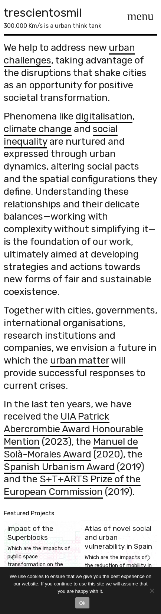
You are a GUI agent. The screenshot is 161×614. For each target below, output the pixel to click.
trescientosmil (43, 13)
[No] (151, 590)
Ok (82, 603)
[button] (12, 557)
